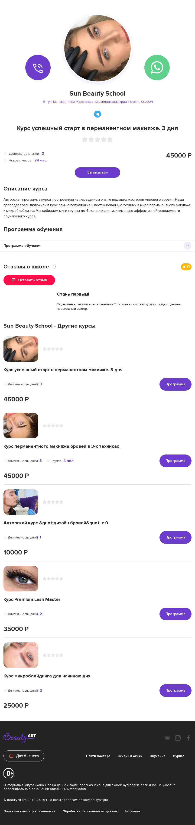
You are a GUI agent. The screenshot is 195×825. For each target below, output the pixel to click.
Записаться (97, 172)
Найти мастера (98, 756)
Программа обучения (22, 245)
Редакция (132, 811)
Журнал (178, 756)
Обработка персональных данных (89, 811)
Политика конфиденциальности (29, 811)
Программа (175, 384)
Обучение (158, 756)
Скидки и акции (130, 756)
